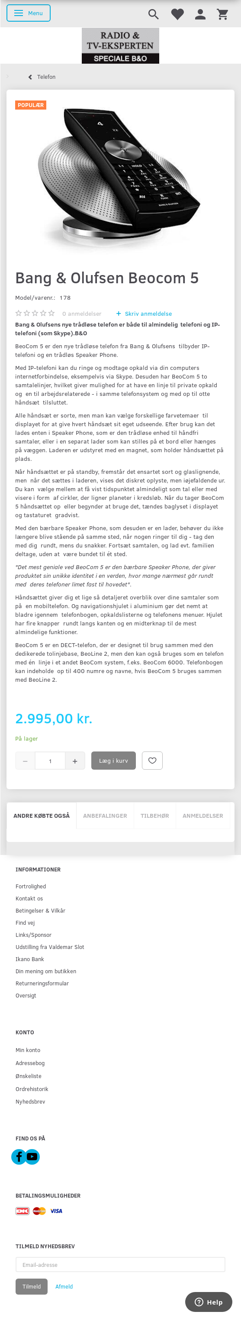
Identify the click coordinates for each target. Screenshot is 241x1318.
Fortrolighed (31, 886)
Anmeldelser (203, 815)
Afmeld (64, 1286)
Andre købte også (41, 815)
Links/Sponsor (33, 934)
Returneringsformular (42, 983)
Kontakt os (29, 898)
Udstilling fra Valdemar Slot (50, 946)
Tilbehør (155, 815)
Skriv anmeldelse (147, 313)
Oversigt (26, 995)
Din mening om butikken (46, 971)
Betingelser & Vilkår (40, 910)
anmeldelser (82, 313)
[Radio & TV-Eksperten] (120, 46)
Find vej (25, 922)
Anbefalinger (105, 815)
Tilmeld (31, 1286)
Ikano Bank (30, 958)
